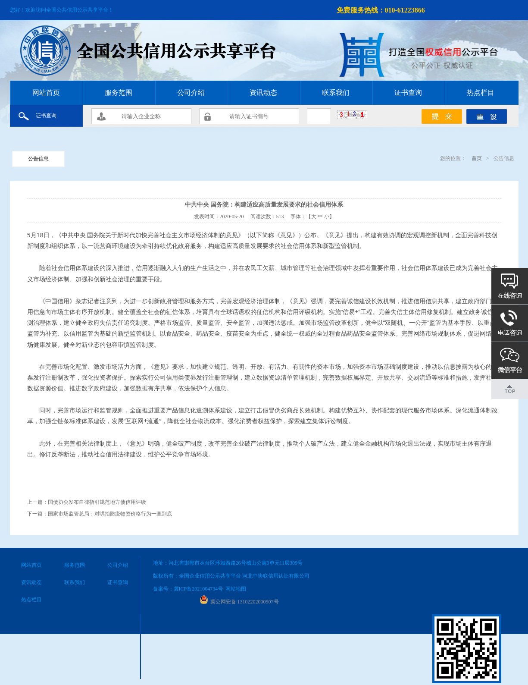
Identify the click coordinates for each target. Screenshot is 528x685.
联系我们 (336, 92)
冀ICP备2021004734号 (198, 589)
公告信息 (38, 159)
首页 (476, 158)
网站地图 (235, 589)
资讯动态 (263, 92)
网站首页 (46, 92)
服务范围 (118, 92)
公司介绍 (191, 92)
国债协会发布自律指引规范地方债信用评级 (97, 502)
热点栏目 (480, 92)
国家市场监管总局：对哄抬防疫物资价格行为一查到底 (110, 514)
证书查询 (408, 92)
